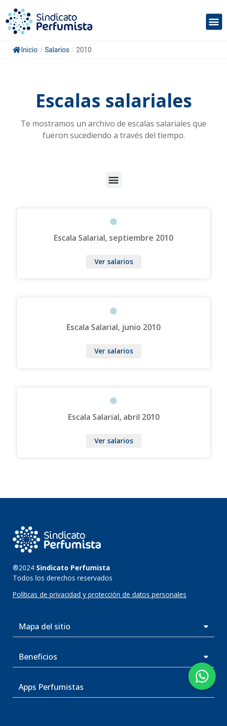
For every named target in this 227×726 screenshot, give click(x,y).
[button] (214, 22)
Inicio (25, 50)
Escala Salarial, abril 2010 (113, 417)
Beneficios (38, 656)
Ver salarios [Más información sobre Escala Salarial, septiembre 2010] (113, 261)
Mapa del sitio (44, 626)
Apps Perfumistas (51, 687)
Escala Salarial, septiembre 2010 (113, 237)
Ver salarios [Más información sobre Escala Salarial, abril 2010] (113, 440)
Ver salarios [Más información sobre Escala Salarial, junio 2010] (113, 350)
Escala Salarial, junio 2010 (113, 327)
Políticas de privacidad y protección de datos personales (99, 594)
